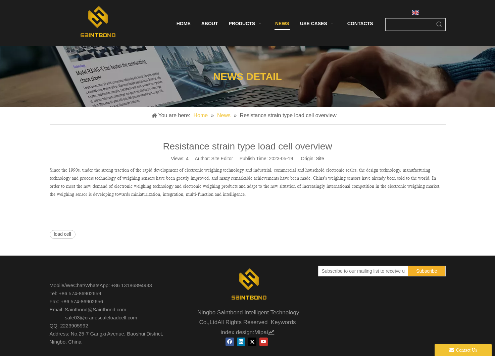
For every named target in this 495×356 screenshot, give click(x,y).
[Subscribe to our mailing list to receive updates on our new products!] (361, 271)
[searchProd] (409, 24)
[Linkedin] (241, 342)
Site (320, 158)
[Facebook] (230, 342)
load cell (62, 234)
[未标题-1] (248, 285)
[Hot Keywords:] (439, 24)
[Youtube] (263, 342)
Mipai (264, 332)
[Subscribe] (426, 271)
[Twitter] (252, 342)
